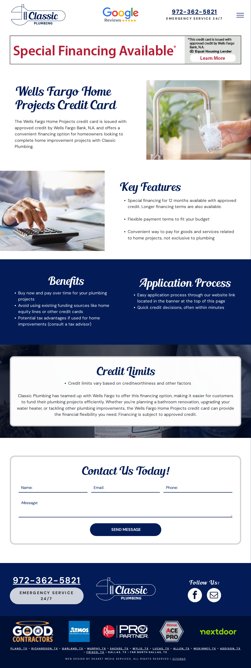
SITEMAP (179, 658)
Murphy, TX (96, 648)
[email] (214, 595)
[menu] (240, 15)
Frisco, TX (95, 652)
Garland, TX (72, 648)
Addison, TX (230, 648)
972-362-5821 (194, 11)
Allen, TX (181, 648)
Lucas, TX (161, 648)
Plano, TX (19, 648)
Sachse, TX (119, 648)
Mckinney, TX (205, 648)
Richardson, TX (44, 648)
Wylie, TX (141, 648)
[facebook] (195, 595)
